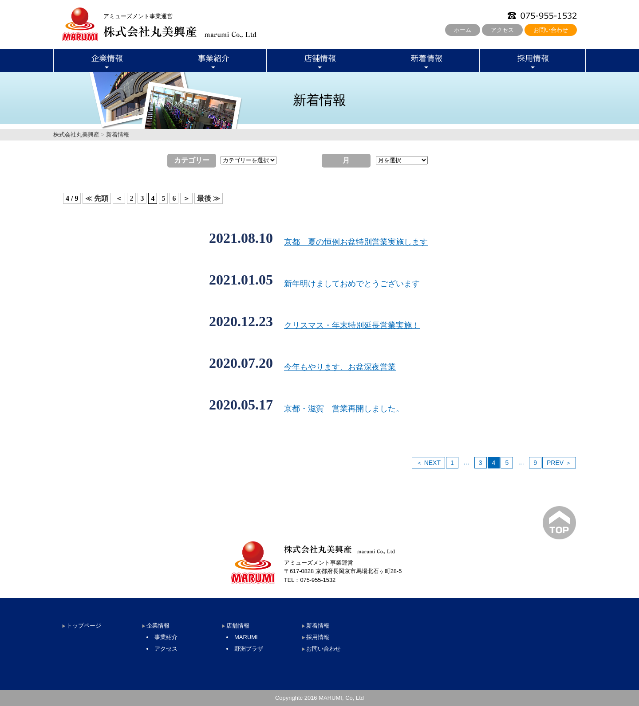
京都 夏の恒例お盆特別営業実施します (356, 242)
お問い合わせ (550, 30)
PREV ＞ (559, 462)
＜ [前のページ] (118, 198)
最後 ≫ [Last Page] (208, 198)
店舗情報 (237, 625)
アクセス (502, 30)
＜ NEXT (428, 462)
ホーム (462, 30)
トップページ (84, 625)
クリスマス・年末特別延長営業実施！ (352, 325)
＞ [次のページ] (186, 198)
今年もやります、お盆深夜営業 (340, 367)
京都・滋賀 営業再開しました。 (344, 408)
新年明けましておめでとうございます (352, 283)
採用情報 (317, 637)
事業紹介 (166, 637)
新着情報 (317, 625)
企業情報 (158, 625)
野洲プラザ (248, 648)
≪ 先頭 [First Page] (96, 198)
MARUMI (246, 637)
